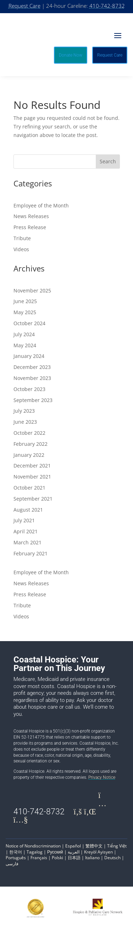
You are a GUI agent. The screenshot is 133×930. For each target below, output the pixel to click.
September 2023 (32, 400)
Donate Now (70, 55)
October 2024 (29, 323)
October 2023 (29, 389)
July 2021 (24, 520)
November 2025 (32, 290)
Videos (21, 249)
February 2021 (30, 553)
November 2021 (32, 476)
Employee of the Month (41, 205)
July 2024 (24, 334)
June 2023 (25, 421)
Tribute (22, 238)
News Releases (31, 216)
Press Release (29, 227)
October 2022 (29, 432)
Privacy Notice (101, 777)
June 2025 (25, 301)
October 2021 (29, 487)
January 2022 (28, 454)
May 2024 (24, 345)
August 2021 (28, 509)
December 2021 (32, 465)
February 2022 (30, 443)
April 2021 (25, 531)
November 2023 (32, 378)
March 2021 (27, 542)
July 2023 (24, 410)
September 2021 (32, 498)
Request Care (24, 5)
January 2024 (28, 356)
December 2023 (32, 367)
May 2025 (24, 312)
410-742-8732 (107, 5)
